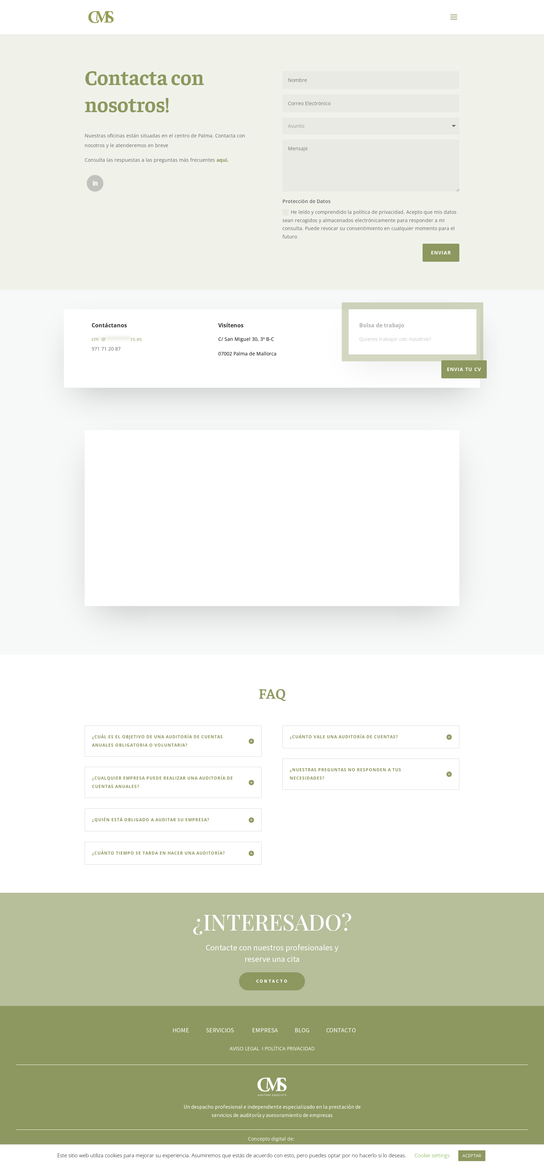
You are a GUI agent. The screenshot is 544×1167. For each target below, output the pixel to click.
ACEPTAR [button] (471, 1155)
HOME (180, 1030)
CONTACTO (272, 981)
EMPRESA (265, 1030)
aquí (221, 160)
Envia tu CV (464, 369)
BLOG (302, 1030)
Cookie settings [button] (432, 1155)
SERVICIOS (220, 1030)
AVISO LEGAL (244, 1048)
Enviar (441, 252)
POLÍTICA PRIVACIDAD (290, 1048)
